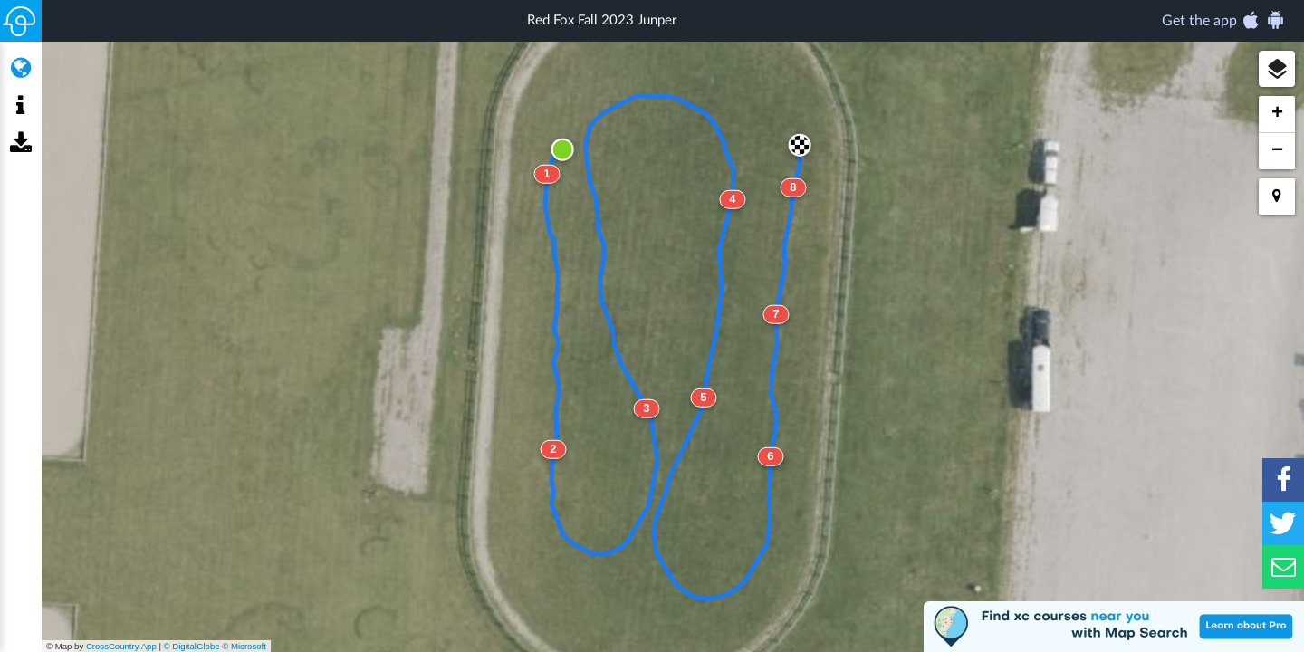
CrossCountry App (121, 646)
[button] (1277, 69)
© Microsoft (244, 646)
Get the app (1224, 20)
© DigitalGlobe (192, 646)
